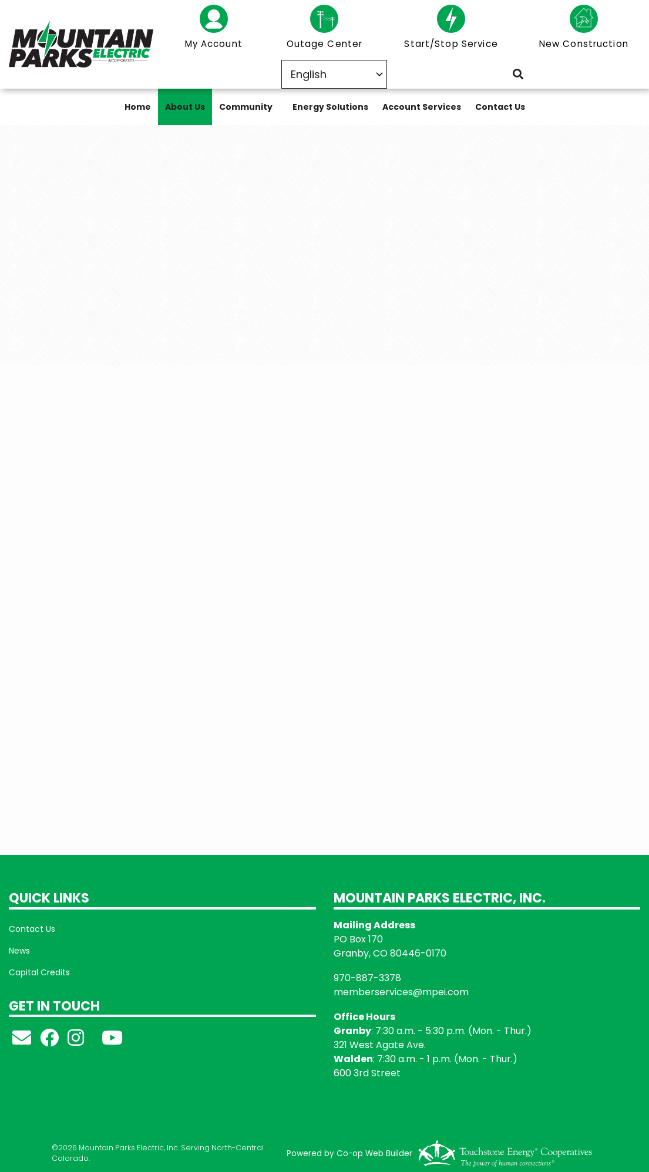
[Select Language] (334, 74)
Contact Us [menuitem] (500, 107)
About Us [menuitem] (185, 107)
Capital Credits (39, 972)
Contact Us (32, 929)
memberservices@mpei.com (401, 992)
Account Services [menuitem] (421, 107)
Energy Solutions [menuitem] (330, 107)
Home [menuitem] (138, 107)
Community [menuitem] (246, 107)
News (19, 951)
